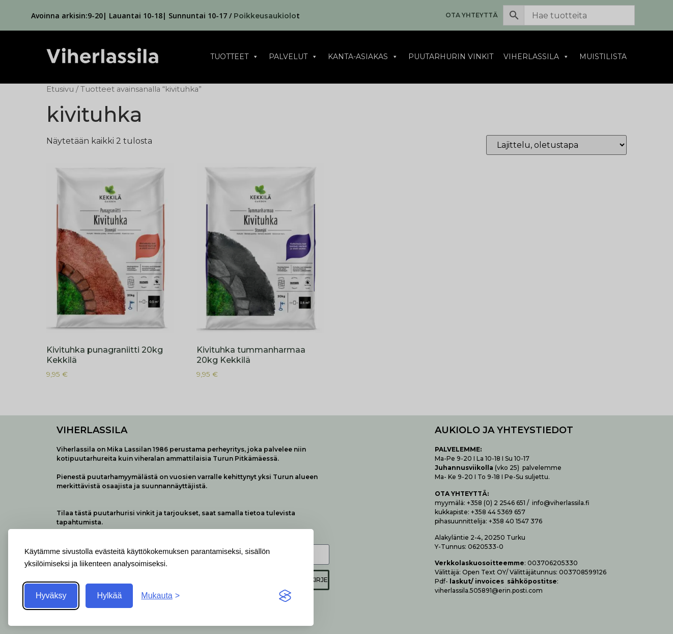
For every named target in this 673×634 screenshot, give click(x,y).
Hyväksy (51, 595)
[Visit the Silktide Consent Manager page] (285, 596)
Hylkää (109, 595)
